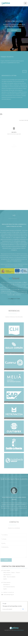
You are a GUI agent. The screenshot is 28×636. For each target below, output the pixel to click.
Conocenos (14, 30)
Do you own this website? (7, 610)
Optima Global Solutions (19, 630)
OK (23, 610)
